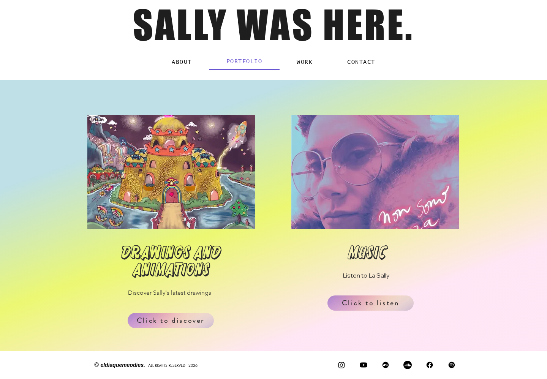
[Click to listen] (370, 303)
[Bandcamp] (385, 365)
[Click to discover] (171, 320)
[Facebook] (429, 365)
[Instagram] (341, 365)
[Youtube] (363, 365)
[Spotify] (451, 365)
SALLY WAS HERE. (273, 25)
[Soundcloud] (407, 365)
